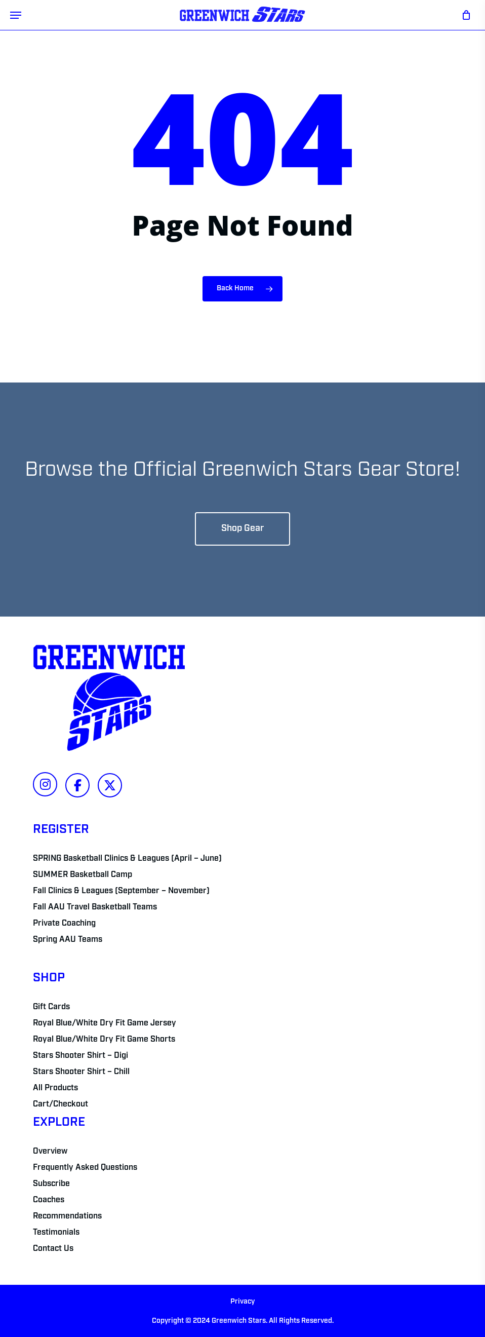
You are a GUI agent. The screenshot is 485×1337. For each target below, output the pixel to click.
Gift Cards (51, 1007)
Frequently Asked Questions (85, 1168)
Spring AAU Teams (67, 940)
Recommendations (67, 1216)
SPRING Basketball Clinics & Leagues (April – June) (127, 859)
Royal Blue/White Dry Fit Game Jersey (104, 1023)
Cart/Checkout (60, 1104)
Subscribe (51, 1184)
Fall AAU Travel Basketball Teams (95, 907)
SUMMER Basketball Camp (82, 875)
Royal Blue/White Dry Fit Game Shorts (104, 1040)
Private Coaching (64, 924)
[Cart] (463, 15)
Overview (50, 1152)
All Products (55, 1088)
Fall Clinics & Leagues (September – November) (121, 891)
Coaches (48, 1200)
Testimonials (56, 1233)
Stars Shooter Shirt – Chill (81, 1072)
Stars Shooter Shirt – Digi (80, 1056)
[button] (15, 15)
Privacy (242, 1302)
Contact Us (53, 1249)
